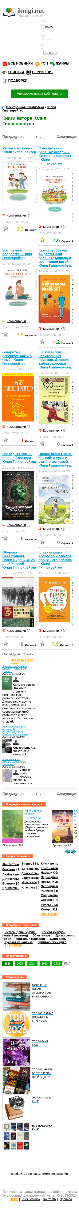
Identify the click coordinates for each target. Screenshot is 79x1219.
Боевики (8, 883)
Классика (28, 887)
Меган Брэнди (32, 817)
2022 (57, 963)
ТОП (44, 63)
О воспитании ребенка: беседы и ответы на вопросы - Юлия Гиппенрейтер (55, 156)
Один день (58, 938)
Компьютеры (50, 868)
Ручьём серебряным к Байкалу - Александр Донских (14, 669)
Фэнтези (8, 869)
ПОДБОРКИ (17, 80)
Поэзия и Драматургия (58, 881)
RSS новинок (30, 1199)
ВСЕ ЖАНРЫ (50, 914)
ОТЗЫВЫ (16, 72)
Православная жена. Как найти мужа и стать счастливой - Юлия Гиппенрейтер (55, 459)
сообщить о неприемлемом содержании (39, 1173)
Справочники (51, 899)
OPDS (14, 1199)
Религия (47, 890)
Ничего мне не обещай (33, 812)
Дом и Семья (31, 873)
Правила (66, 1199)
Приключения (12, 888)
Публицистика (51, 886)
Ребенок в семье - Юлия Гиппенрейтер (19, 150)
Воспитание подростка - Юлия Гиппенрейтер (17, 254)
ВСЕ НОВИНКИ (20, 63)
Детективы (10, 879)
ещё (67, 963)
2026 (7, 963)
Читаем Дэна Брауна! (20, 932)
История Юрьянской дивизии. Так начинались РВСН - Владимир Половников (15, 730)
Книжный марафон (30, 938)
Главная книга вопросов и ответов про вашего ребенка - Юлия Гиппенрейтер (55, 560)
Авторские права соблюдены (39, 93)
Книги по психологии (56, 863)
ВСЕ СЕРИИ (13, 945)
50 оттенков (42, 935)
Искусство (29, 882)
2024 (32, 963)
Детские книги (32, 868)
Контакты (49, 1199)
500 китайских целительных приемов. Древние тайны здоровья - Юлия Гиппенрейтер (55, 359)
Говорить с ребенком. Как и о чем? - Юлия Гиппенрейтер (17, 357)
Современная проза (56, 895)
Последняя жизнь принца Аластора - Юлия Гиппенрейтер (19, 457)
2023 (45, 963)
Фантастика (11, 864)
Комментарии (16, 215)
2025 (20, 963)
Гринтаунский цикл (52, 942)
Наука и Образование (57, 872)
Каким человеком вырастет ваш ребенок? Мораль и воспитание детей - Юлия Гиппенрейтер (55, 258)
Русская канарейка (18, 942)
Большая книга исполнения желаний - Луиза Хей (14, 762)
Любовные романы (17, 874)
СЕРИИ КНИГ (42, 72)
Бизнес (26, 863)
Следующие (67, 137)
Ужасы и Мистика (54, 905)
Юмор (45, 909)
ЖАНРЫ (62, 63)
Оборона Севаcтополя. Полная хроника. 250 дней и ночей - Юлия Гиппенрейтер (19, 560)
